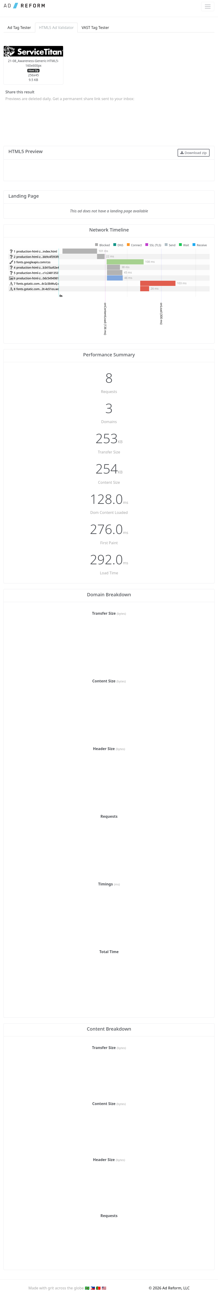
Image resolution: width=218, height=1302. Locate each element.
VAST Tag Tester (95, 27)
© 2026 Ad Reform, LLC (169, 1288)
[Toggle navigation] (207, 6)
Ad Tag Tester (19, 27)
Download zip (193, 152)
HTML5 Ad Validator (56, 27)
